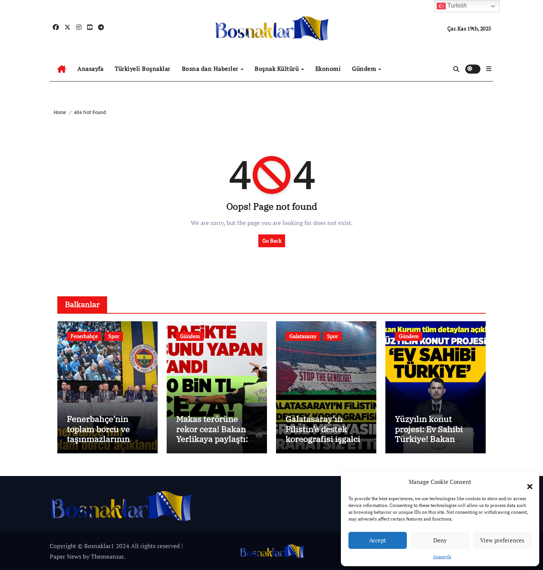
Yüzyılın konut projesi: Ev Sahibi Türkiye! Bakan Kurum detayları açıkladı (429, 438)
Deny (440, 540)
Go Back (271, 240)
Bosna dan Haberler (211, 69)
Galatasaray (302, 336)
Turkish (452, 6)
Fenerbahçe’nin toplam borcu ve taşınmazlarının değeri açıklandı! (99, 433)
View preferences (502, 540)
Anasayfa (442, 556)
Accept (377, 540)
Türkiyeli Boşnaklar (142, 69)
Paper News (65, 556)
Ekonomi (328, 69)
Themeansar (107, 556)
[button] (526, 482)
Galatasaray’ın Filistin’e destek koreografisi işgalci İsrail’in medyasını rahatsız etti (322, 438)
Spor (113, 336)
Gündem (365, 69)
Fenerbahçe (84, 336)
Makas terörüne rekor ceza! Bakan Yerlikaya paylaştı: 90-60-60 (212, 433)
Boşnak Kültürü (278, 69)
